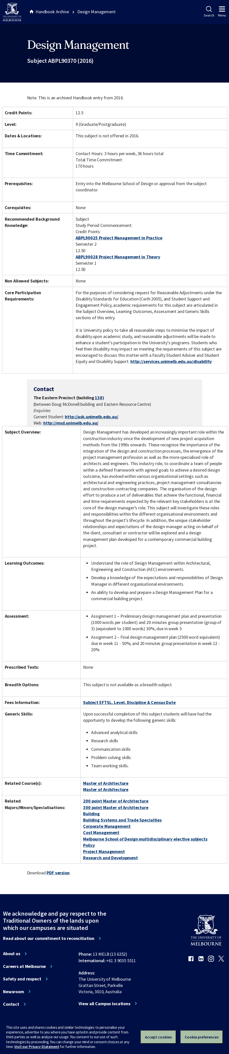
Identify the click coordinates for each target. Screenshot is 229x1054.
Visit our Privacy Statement (36, 1046)
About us (11, 953)
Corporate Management (106, 826)
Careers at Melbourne (24, 966)
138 (98, 398)
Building (91, 814)
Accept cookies (158, 1036)
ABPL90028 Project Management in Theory (118, 257)
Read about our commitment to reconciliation (48, 938)
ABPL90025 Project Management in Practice (119, 238)
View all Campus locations (104, 1003)
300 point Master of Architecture (115, 807)
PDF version (58, 873)
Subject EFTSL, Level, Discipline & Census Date (129, 702)
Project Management (104, 851)
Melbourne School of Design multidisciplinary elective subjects (145, 839)
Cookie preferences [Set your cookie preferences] (201, 1036)
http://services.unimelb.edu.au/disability (171, 361)
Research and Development (110, 858)
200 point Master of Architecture (115, 801)
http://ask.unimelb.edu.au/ (91, 417)
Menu (222, 12)
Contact (11, 1004)
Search (209, 12)
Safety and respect (22, 979)
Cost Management (101, 832)
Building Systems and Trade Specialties (122, 820)
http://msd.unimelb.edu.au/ (71, 423)
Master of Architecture (105, 783)
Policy (89, 845)
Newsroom (13, 991)
